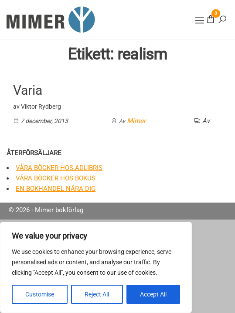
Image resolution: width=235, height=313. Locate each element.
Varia (27, 90)
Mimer (136, 121)
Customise (39, 294)
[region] (96, 267)
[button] (199, 20)
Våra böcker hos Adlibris (59, 168)
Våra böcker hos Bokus (55, 178)
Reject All (97, 294)
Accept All (153, 294)
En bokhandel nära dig (55, 189)
